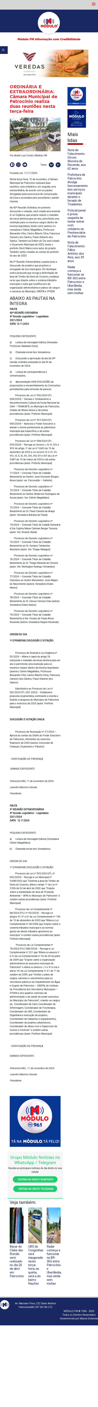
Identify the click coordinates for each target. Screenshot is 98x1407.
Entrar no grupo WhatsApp (35, 1179)
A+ (51, 164)
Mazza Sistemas (89, 1318)
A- (58, 164)
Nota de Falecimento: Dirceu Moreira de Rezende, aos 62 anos (76, 159)
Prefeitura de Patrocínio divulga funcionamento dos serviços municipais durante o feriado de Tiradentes (77, 189)
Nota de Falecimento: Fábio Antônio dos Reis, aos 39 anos (76, 252)
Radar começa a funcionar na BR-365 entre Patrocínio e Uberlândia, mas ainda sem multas (76, 280)
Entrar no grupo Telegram (35, 1188)
